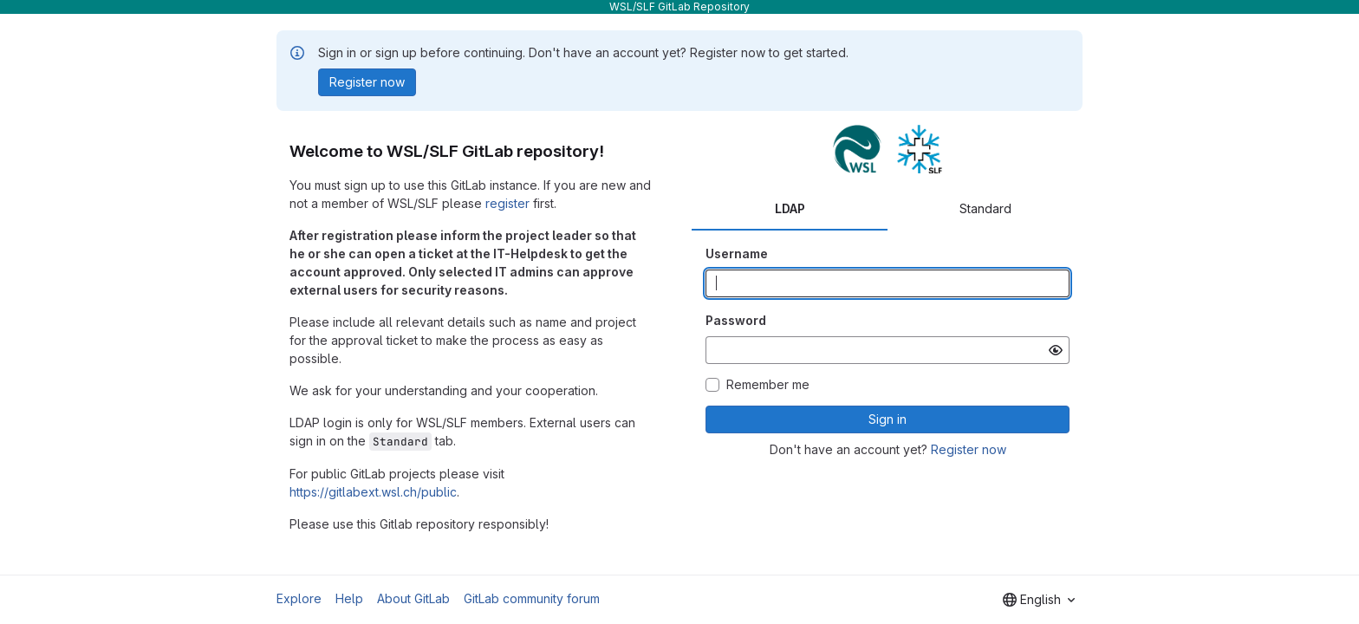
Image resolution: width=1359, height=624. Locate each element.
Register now (968, 449)
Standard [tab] (985, 208)
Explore (299, 598)
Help (349, 598)
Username (737, 253)
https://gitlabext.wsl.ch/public (373, 491)
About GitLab (413, 598)
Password (736, 320)
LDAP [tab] (790, 208)
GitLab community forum (532, 598)
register (507, 203)
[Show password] (1056, 350)
